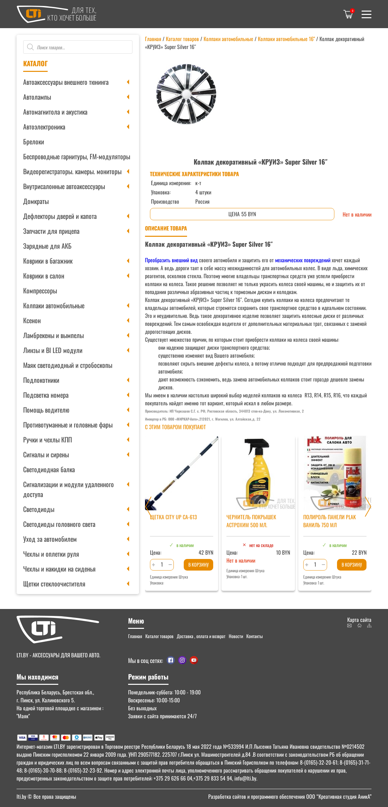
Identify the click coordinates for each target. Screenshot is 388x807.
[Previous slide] (148, 506)
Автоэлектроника (44, 126)
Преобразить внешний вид (171, 260)
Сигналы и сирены (46, 454)
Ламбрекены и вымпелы (53, 335)
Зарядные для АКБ (47, 246)
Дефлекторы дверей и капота (60, 216)
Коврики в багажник (48, 261)
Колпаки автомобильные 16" (286, 39)
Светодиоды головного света (59, 524)
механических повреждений (302, 260)
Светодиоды (38, 509)
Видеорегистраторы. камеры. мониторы (72, 171)
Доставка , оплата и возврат (201, 635)
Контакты (254, 635)
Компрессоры (40, 290)
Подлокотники (41, 380)
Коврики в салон (43, 275)
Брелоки (33, 141)
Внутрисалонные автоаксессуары (64, 186)
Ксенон (32, 320)
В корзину (198, 564)
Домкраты (36, 201)
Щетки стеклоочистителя (54, 583)
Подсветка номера (46, 395)
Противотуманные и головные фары (68, 424)
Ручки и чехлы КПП (47, 439)
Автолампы (37, 97)
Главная (153, 39)
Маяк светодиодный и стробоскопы (67, 365)
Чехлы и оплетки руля (51, 554)
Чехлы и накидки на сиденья (59, 569)
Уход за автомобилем (50, 539)
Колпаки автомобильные (53, 305)
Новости (236, 635)
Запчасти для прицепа (51, 231)
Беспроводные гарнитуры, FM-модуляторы (76, 156)
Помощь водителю (46, 410)
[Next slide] (368, 506)
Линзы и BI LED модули (52, 350)
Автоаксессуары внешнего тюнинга (66, 82)
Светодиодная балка (49, 469)
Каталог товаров (182, 39)
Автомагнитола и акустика (55, 112)
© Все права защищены (46, 796)
